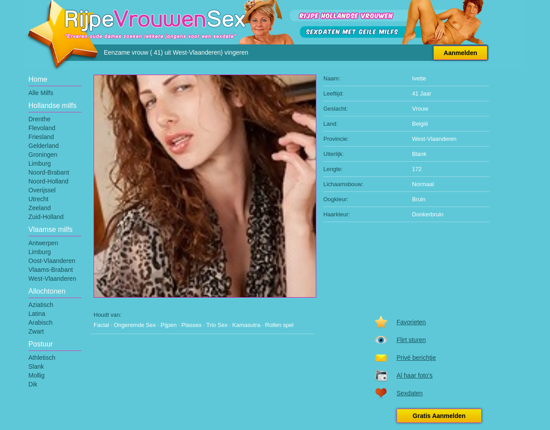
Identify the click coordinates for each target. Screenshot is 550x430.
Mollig (36, 375)
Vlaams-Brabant (50, 269)
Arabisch (40, 322)
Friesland (41, 136)
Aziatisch (40, 304)
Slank (36, 366)
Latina (36, 313)
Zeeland (39, 207)
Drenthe (39, 119)
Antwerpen (43, 243)
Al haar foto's (414, 375)
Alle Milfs (40, 92)
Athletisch (41, 357)
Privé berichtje (416, 357)
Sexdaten (410, 393)
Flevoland (41, 127)
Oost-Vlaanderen (51, 260)
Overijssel (41, 190)
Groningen (42, 154)
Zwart (36, 331)
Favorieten (411, 322)
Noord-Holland (48, 181)
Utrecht (38, 199)
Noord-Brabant (48, 172)
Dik (32, 384)
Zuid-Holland (45, 216)
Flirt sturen (411, 339)
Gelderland (43, 145)
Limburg (39, 163)
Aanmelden (460, 52)
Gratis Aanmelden (438, 415)
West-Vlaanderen (52, 278)
